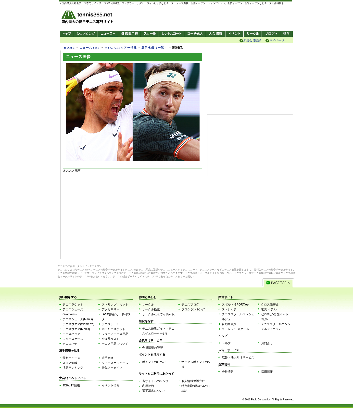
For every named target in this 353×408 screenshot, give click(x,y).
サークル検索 (151, 309)
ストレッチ (229, 309)
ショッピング (86, 34)
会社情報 (228, 371)
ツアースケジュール (115, 363)
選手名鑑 (107, 358)
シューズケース (73, 339)
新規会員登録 (252, 40)
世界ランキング (73, 368)
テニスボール (110, 324)
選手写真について (154, 391)
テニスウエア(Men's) (76, 329)
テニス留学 (286, 34)
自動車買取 (229, 324)
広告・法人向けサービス (238, 357)
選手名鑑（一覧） (154, 47)
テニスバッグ (71, 334)
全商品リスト (110, 339)
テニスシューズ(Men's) (78, 319)
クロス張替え (270, 304)
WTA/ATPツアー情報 (120, 47)
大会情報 (216, 34)
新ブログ (271, 34)
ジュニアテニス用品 (115, 334)
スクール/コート (150, 34)
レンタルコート (172, 34)
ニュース (108, 34)
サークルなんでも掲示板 (158, 314)
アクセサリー (110, 309)
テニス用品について (115, 343)
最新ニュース (71, 358)
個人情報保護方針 (193, 381)
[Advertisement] (132, 214)
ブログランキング (193, 309)
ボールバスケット (113, 329)
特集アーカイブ (112, 368)
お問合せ (267, 343)
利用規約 (148, 386)
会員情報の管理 (152, 347)
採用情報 (267, 371)
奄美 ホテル (269, 309)
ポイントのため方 (154, 362)
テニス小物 (70, 343)
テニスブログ (190, 304)
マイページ (276, 40)
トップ (67, 34)
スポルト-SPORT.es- (235, 304)
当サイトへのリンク (155, 381)
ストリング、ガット (115, 304)
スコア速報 (70, 363)
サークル (253, 34)
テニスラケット (73, 304)
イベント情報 (110, 385)
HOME (69, 47)
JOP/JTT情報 (71, 385)
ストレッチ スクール (235, 329)
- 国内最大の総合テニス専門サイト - (88, 18)
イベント (235, 34)
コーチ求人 (195, 34)
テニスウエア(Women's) (78, 324)
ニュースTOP (89, 47)
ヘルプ (226, 343)
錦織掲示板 (129, 34)
